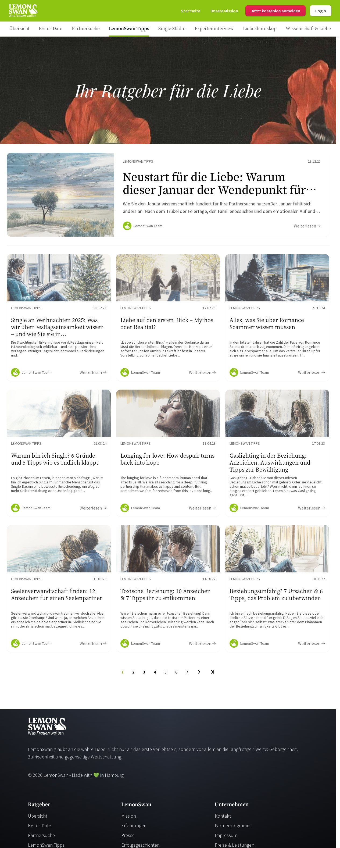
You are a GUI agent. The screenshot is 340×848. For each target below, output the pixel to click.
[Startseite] (23, 10)
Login (320, 10)
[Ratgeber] (19, 29)
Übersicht (37, 818)
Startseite (190, 10)
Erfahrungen (133, 828)
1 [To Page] (122, 674)
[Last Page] (212, 674)
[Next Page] (199, 674)
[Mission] (224, 10)
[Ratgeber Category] (50, 29)
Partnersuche (41, 837)
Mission (128, 818)
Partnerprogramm (232, 828)
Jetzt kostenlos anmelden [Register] (275, 10)
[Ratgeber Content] (168, 196)
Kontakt (223, 818)
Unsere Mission (224, 10)
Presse (128, 837)
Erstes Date (39, 828)
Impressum (226, 837)
